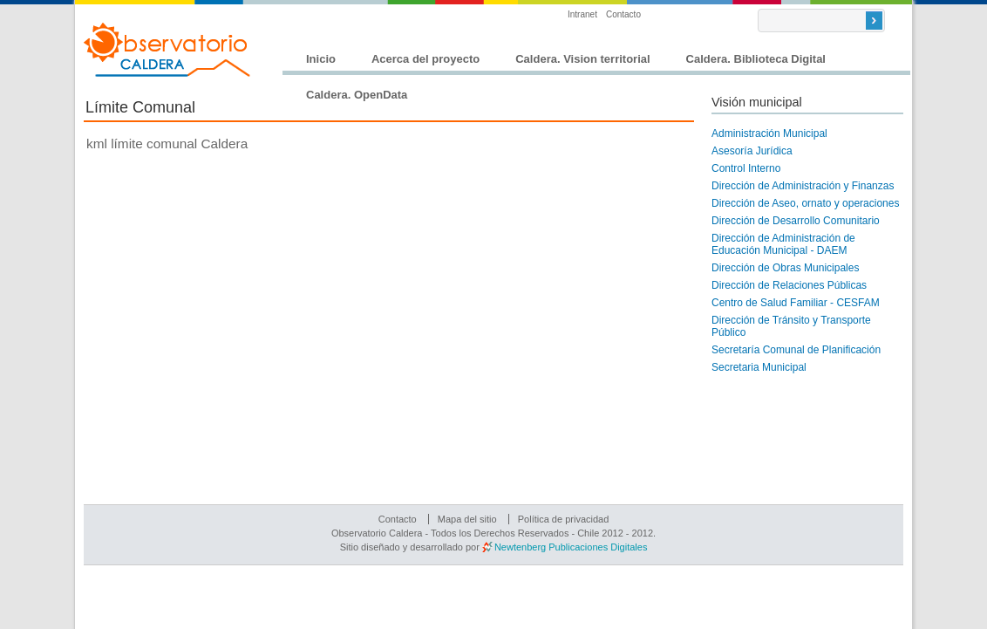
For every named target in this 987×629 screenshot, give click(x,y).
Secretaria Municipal (759, 367)
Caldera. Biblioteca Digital (756, 58)
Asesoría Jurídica (752, 151)
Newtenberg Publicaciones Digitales (570, 547)
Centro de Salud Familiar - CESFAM (795, 303)
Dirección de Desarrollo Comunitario (795, 221)
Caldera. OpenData (356, 94)
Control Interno (745, 168)
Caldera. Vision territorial (582, 58)
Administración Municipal (769, 133)
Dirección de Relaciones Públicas (789, 285)
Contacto (623, 14)
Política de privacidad (563, 519)
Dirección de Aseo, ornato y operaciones (805, 203)
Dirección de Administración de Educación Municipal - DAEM (783, 244)
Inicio (321, 58)
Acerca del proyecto (425, 58)
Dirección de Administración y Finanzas (802, 186)
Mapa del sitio (467, 519)
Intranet (582, 14)
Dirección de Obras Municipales (785, 268)
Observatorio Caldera (167, 50)
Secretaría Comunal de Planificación (796, 350)
